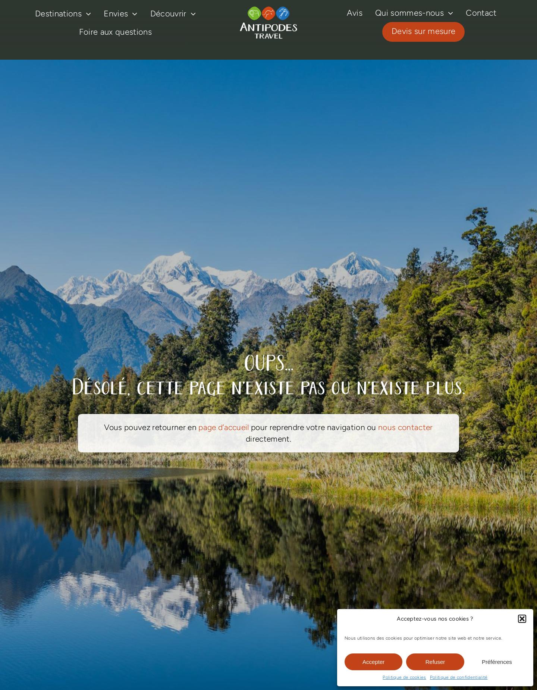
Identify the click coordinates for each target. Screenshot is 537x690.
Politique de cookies (404, 677)
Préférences (497, 662)
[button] (522, 618)
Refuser (435, 662)
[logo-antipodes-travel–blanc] (268, 9)
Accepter (373, 662)
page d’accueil (223, 427)
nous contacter (405, 427)
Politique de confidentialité (459, 677)
